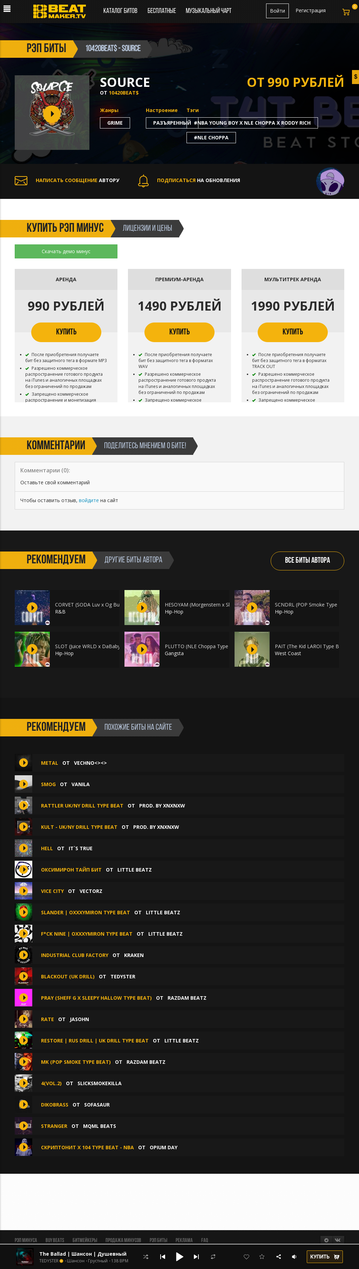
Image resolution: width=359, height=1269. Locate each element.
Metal (49, 763)
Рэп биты (158, 1240)
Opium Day (163, 1147)
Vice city (52, 891)
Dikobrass (55, 1104)
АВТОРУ (67, 180)
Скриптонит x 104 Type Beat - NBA (87, 1147)
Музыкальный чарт (208, 11)
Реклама (184, 1240)
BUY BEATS (55, 1240)
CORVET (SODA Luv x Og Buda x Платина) (104, 604)
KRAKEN (134, 955)
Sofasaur (97, 1104)
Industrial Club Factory (74, 955)
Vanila (81, 784)
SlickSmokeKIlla (99, 1083)
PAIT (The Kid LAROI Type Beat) (311, 646)
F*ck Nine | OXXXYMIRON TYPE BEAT (87, 933)
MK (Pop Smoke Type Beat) (76, 1062)
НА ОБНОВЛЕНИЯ (189, 180)
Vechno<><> (90, 763)
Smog (48, 784)
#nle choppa (211, 137)
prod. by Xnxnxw (162, 805)
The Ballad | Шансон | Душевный (83, 1253)
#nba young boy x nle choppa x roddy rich (252, 122)
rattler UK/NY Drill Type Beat (82, 805)
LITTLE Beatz (134, 869)
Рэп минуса (26, 1240)
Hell (47, 848)
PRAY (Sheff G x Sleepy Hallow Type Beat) (96, 997)
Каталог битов (120, 11)
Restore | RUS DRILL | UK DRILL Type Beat (95, 1040)
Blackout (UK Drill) (68, 976)
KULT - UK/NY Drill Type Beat (79, 827)
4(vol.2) (51, 1083)
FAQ (204, 1240)
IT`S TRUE (81, 848)
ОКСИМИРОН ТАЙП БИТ (71, 869)
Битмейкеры (85, 1240)
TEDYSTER (122, 976)
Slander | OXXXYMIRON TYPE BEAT (85, 912)
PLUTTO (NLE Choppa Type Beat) (203, 646)
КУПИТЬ (66, 332)
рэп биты (46, 49)
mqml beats (99, 1126)
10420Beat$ (124, 92)
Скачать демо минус (66, 251)
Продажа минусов (123, 1240)
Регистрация (311, 10)
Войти (277, 10)
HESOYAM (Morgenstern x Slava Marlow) (211, 604)
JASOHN (79, 1019)
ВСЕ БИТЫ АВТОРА (307, 561)
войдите (89, 500)
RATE (47, 1019)
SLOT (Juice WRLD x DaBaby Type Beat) (101, 646)
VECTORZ (91, 891)
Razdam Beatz (187, 997)
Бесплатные (162, 11)
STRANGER (54, 1126)
